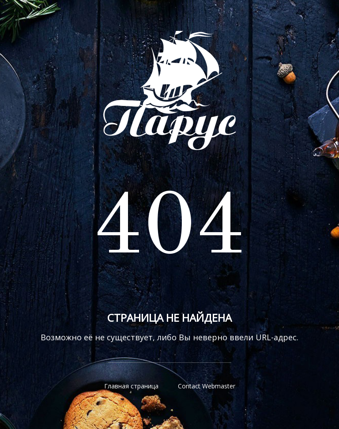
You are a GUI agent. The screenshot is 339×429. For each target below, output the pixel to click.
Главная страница (131, 386)
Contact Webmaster (206, 386)
